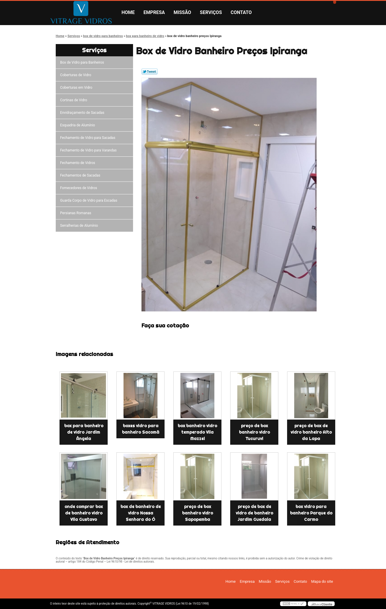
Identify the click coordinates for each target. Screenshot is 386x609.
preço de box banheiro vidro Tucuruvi (254, 432)
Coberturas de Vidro (76, 75)
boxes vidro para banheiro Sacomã (140, 429)
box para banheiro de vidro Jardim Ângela (83, 432)
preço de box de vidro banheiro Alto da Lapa (311, 432)
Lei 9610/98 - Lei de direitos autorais (130, 561)
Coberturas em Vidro (77, 87)
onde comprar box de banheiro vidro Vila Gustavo (83, 513)
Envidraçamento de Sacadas (83, 113)
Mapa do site (322, 581)
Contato (241, 12)
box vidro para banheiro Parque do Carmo (311, 513)
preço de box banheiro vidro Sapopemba (197, 513)
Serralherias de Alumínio (80, 226)
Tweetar (150, 71)
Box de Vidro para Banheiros (83, 62)
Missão (182, 12)
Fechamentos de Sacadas (81, 175)
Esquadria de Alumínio (78, 125)
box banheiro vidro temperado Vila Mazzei (197, 432)
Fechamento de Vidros (78, 163)
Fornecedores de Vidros (79, 188)
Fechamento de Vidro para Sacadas (88, 138)
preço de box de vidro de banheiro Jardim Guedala (254, 513)
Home (128, 12)
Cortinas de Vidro (74, 100)
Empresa (154, 12)
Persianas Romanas (76, 213)
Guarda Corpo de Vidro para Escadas (89, 200)
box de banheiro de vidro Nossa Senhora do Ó (140, 513)
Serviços (211, 12)
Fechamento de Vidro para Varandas (89, 150)
